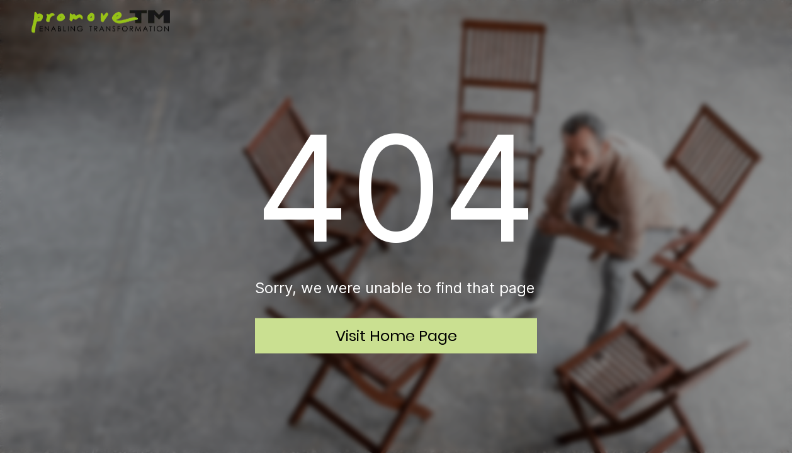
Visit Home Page (396, 335)
